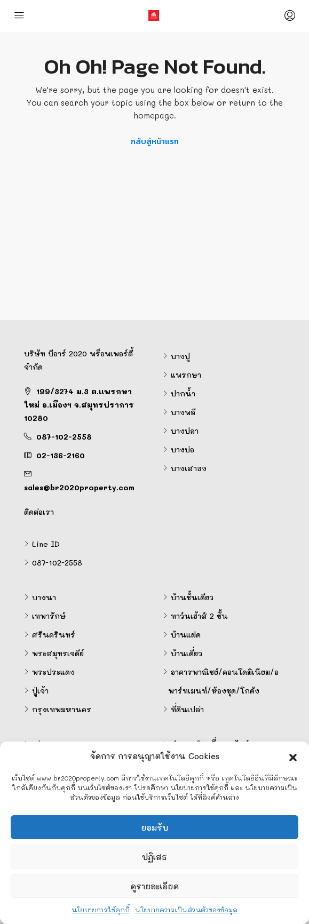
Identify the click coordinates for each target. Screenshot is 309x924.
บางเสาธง (189, 468)
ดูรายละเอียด (154, 886)
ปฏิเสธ (154, 856)
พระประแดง (53, 672)
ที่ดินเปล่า (187, 709)
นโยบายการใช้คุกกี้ (101, 909)
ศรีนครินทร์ (53, 635)
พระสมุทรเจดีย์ (58, 653)
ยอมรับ (154, 827)
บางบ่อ (182, 449)
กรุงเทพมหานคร (61, 709)
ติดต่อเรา (39, 512)
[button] (293, 756)
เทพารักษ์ (49, 616)
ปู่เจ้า (40, 691)
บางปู (180, 356)
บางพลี (183, 412)
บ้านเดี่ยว (186, 653)
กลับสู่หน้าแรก (155, 141)
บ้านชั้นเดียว (192, 597)
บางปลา (185, 431)
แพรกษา (186, 375)
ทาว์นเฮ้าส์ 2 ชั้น (199, 616)
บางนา (44, 597)
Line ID (46, 544)
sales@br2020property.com (79, 487)
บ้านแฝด (186, 635)
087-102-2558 (64, 437)
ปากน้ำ (183, 393)
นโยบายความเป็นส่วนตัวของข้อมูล (186, 909)
